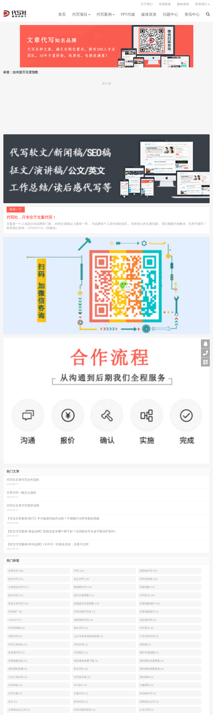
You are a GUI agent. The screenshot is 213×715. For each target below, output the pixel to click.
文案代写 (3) (81, 695)
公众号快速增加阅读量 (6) (88, 637)
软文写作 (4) (81, 670)
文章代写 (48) (15, 572)
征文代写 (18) (81, 580)
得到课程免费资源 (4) (152, 670)
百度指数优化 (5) (17, 662)
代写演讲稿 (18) (148, 580)
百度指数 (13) (147, 588)
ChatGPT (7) (14, 621)
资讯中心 (192, 16)
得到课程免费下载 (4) (86, 662)
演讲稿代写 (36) (148, 572)
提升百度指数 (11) (84, 597)
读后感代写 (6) (148, 621)
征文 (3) (12, 703)
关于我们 (147, 5)
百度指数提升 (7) (149, 613)
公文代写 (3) (146, 711)
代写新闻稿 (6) (16, 629)
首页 (62, 16)
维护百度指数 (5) (149, 654)
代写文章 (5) (81, 645)
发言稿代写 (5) (16, 654)
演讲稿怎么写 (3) (149, 703)
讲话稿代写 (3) (148, 695)
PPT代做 (128, 16)
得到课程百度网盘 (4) (152, 662)
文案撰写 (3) (146, 686)
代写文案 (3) (15, 695)
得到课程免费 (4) (17, 670)
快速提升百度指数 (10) (86, 605)
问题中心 (170, 16)
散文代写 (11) (15, 597)
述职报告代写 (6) (83, 621)
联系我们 (201, 5)
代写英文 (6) (146, 629)
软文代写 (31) (15, 580)
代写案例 (104, 16)
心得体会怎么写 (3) (19, 711)
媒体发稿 (183, 5)
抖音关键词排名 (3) (84, 711)
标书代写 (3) (81, 703)
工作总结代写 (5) (149, 637)
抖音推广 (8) (15, 613)
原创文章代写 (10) (18, 605)
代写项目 (79, 16)
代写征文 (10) (147, 597)
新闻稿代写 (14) (82, 588)
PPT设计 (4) (80, 686)
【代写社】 (15, 15)
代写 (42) (79, 572)
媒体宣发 (149, 16)
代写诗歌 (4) (15, 686)
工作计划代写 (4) (17, 678)
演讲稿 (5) (145, 645)
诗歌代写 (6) (15, 637)
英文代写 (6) (81, 629)
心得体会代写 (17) (18, 588)
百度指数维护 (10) (150, 605)
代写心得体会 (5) (17, 645)
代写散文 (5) (81, 654)
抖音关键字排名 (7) (84, 613)
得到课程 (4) (146, 678)
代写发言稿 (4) (82, 678)
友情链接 (165, 5)
